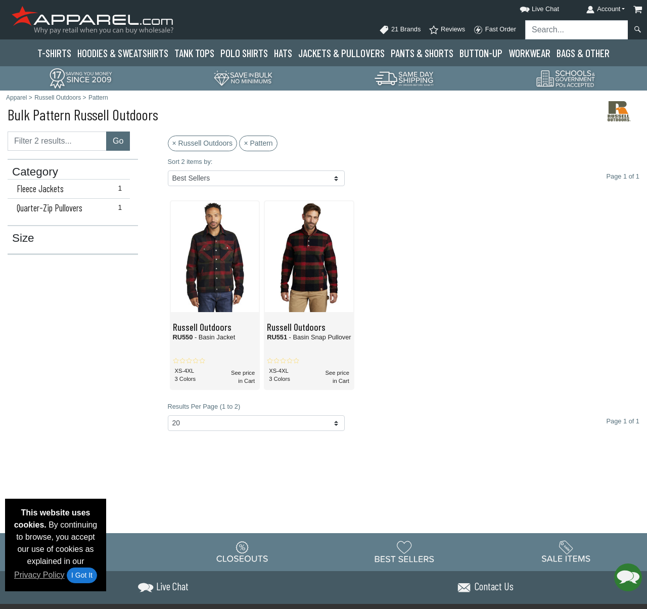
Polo (244, 53)
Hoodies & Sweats (122, 53)
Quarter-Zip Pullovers (71, 207)
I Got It (82, 575)
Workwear (529, 53)
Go (118, 141)
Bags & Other (583, 53)
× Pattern (258, 143)
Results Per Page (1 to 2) (204, 406)
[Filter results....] (57, 141)
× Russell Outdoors (202, 143)
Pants (422, 53)
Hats (283, 53)
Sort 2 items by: (190, 161)
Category (35, 172)
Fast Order (494, 30)
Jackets (341, 53)
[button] (530, 7)
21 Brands (400, 30)
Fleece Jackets (71, 188)
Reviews (447, 30)
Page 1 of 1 (623, 421)
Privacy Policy (39, 575)
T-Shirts (54, 53)
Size (23, 238)
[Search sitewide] (576, 29)
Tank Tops (194, 53)
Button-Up (480, 53)
